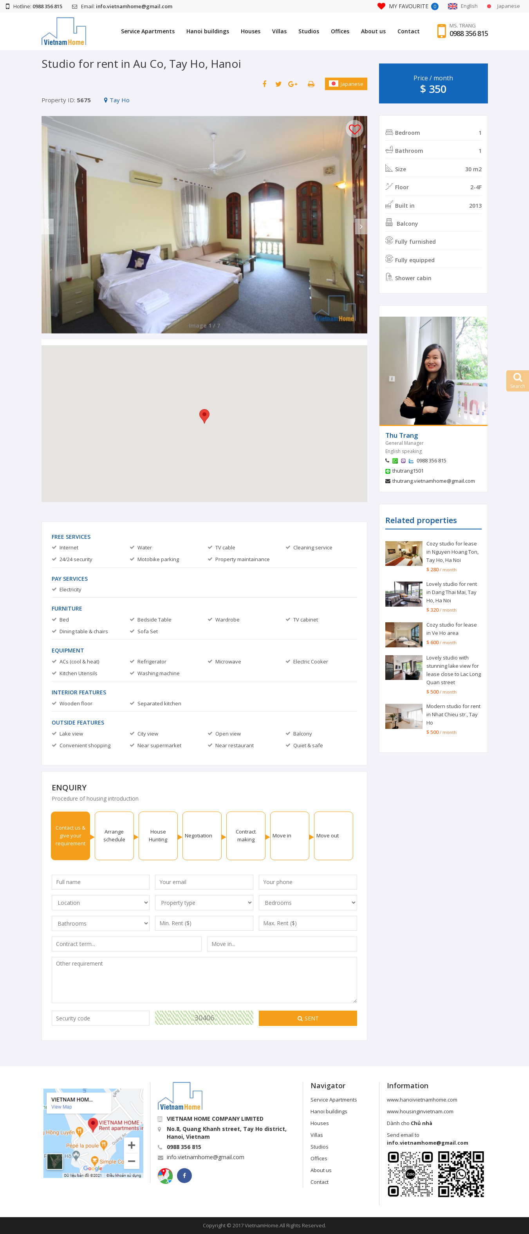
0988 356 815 (469, 33)
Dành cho (409, 1123)
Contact (408, 31)
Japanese (346, 83)
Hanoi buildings (207, 31)
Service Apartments (148, 31)
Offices (340, 31)
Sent (308, 1018)
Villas (279, 31)
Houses (250, 31)
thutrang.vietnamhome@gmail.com (433, 480)
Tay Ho (117, 100)
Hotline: (34, 6)
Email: (122, 6)
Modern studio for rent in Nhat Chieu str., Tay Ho (453, 714)
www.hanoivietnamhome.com (422, 1099)
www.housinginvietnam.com (420, 1111)
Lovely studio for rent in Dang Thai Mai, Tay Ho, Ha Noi (451, 592)
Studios (308, 31)
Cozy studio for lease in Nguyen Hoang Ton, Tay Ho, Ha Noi (452, 552)
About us (373, 31)
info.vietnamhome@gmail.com (205, 1157)
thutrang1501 (408, 470)
